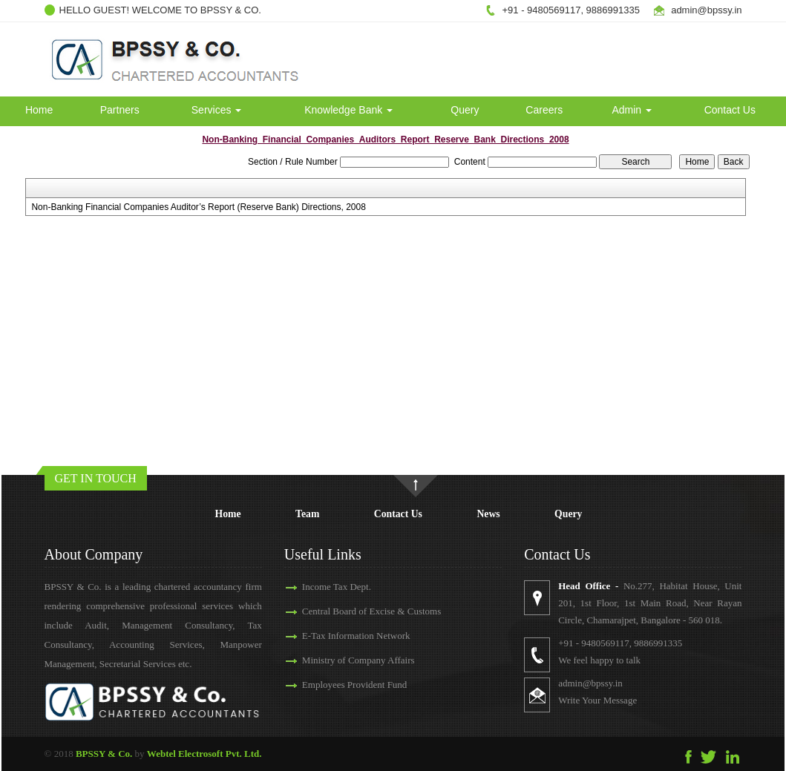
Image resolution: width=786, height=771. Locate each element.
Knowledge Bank (348, 110)
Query (465, 110)
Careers (544, 110)
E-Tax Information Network (356, 635)
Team (307, 513)
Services (216, 110)
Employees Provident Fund (354, 684)
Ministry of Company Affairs (358, 660)
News (488, 513)
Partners (120, 110)
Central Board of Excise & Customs (371, 611)
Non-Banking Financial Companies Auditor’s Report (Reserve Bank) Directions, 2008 (198, 207)
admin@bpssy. (702, 10)
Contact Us (730, 110)
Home (39, 110)
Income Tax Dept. (336, 586)
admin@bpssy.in (590, 683)
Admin (632, 110)
